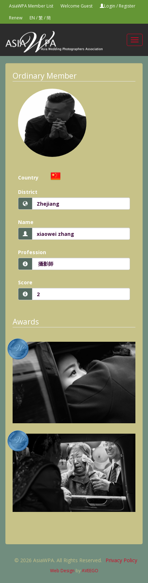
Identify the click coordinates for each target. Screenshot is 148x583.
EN (32, 18)
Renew (15, 18)
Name (25, 222)
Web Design (62, 571)
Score (25, 282)
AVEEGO (90, 571)
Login (109, 6)
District (27, 191)
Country (28, 177)
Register (127, 6)
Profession (32, 252)
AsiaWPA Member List (31, 6)
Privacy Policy (121, 560)
